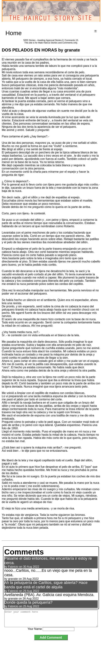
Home (13, 33)
